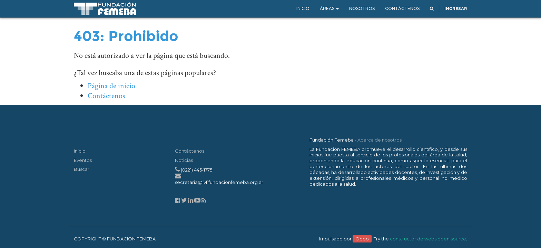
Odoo (362, 238)
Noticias (184, 160)
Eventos (83, 160)
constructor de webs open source (428, 238)
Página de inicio (111, 86)
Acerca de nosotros (379, 140)
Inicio (80, 151)
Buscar (81, 169)
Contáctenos (106, 96)
